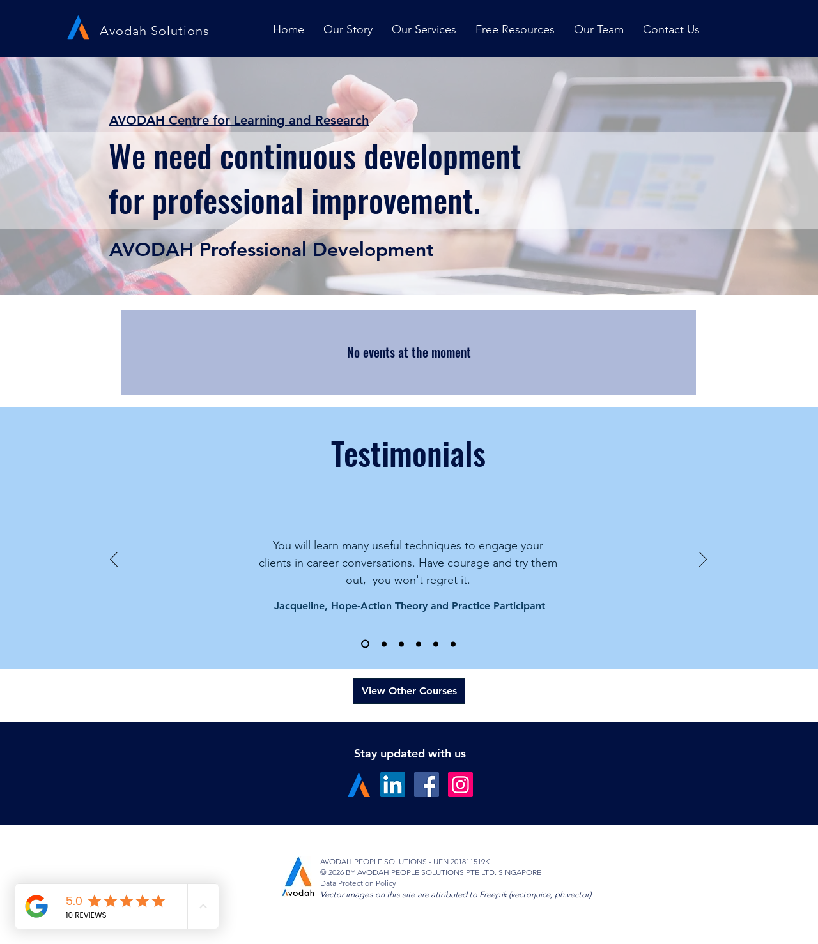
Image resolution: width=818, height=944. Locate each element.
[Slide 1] (365, 644)
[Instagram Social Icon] (460, 784)
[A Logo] (358, 784)
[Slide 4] (418, 643)
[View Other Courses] (409, 691)
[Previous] (114, 560)
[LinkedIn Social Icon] (392, 784)
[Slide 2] (384, 643)
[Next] (703, 560)
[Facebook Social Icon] (426, 784)
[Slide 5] (435, 643)
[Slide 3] (401, 643)
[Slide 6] (453, 643)
